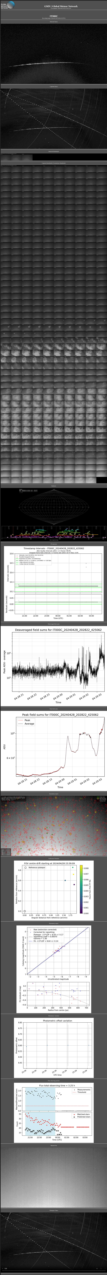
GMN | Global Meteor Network (61, 6)
